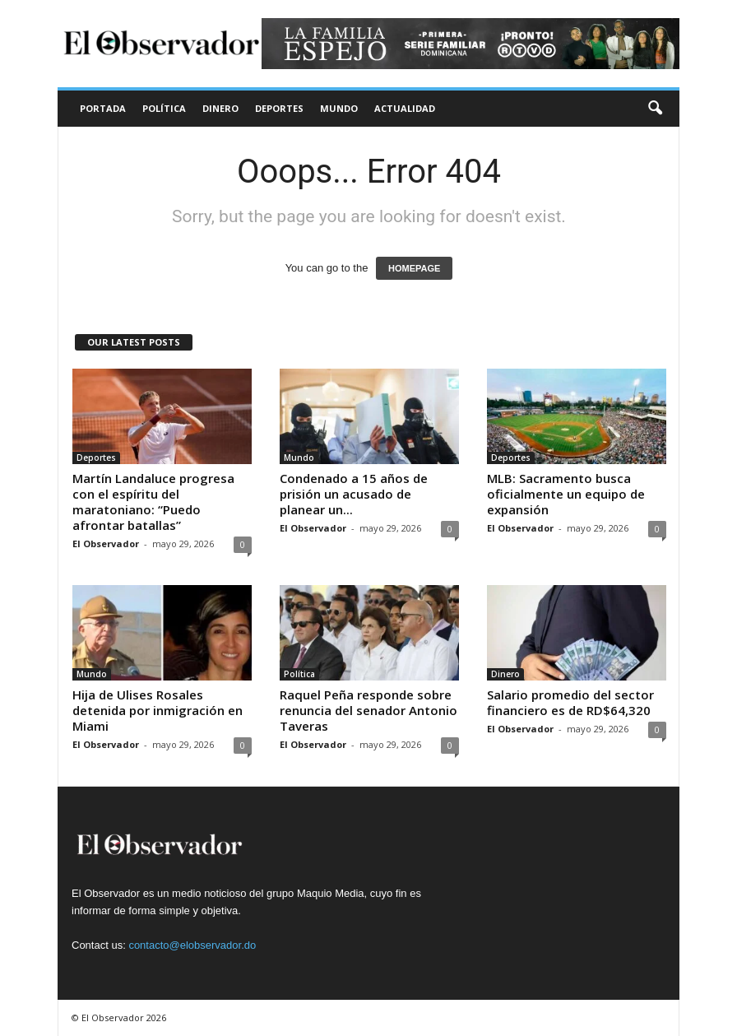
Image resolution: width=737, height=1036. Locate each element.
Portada (103, 108)
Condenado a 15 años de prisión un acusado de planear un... (354, 494)
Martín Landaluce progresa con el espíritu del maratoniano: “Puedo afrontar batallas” (153, 501)
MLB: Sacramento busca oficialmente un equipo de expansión (566, 494)
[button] (655, 109)
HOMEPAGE (414, 268)
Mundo (339, 108)
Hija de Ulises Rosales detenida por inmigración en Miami (157, 710)
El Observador (105, 543)
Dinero (220, 108)
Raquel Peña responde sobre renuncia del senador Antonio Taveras (368, 710)
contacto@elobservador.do (192, 945)
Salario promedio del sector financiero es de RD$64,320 (570, 702)
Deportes (279, 108)
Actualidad (404, 108)
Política (164, 108)
